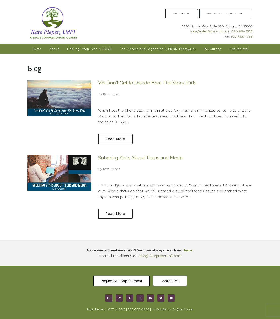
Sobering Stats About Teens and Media (140, 157)
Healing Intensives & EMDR (89, 49)
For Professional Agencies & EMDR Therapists (158, 49)
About (54, 49)
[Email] (108, 298)
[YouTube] (171, 298)
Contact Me (170, 281)
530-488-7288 (242, 36)
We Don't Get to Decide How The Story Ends (147, 83)
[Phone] (119, 298)
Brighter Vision (182, 309)
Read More (115, 139)
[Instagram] (140, 298)
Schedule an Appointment (225, 13)
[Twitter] (160, 298)
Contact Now (182, 13)
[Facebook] (129, 298)
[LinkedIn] (150, 298)
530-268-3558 (242, 31)
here (188, 250)
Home (36, 49)
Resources (212, 49)
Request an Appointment (121, 281)
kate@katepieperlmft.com (210, 31)
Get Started (238, 49)
